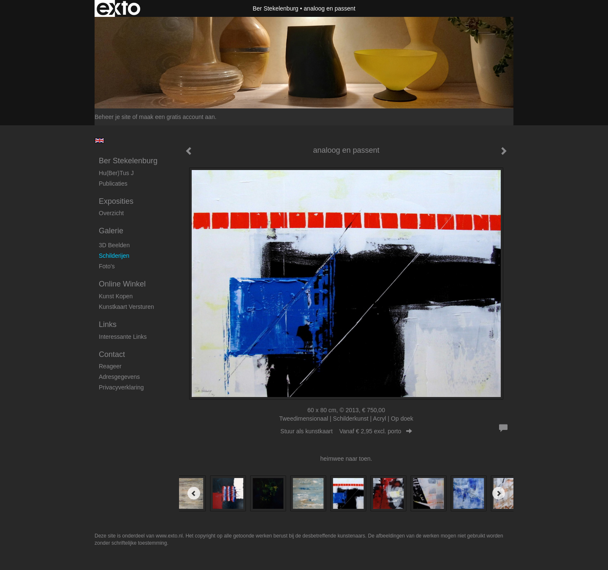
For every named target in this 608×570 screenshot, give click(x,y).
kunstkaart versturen (126, 306)
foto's (107, 266)
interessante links (123, 336)
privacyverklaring (121, 387)
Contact (112, 354)
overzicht (111, 213)
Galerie (111, 231)
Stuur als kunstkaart (346, 431)
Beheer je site (113, 116)
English (99, 140)
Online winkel (122, 284)
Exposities (116, 201)
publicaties (113, 183)
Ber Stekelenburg (275, 8)
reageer (110, 366)
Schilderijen (114, 255)
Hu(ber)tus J (116, 173)
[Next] (498, 493)
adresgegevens (119, 376)
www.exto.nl (169, 536)
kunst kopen (116, 296)
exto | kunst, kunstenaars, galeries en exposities (118, 8)
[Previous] (193, 493)
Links (108, 324)
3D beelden (114, 245)
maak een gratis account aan (177, 116)
